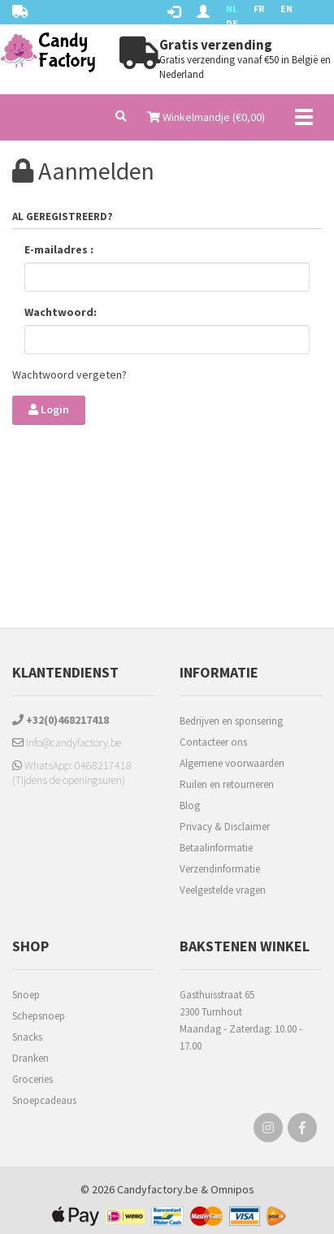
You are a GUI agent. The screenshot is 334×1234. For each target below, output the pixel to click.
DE (232, 23)
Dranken (30, 1058)
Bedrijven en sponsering (231, 721)
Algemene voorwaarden (232, 763)
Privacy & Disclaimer (225, 826)
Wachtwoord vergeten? (69, 374)
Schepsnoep (38, 1016)
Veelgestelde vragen (223, 890)
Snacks (27, 1037)
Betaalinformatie (216, 848)
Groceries (32, 1079)
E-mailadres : (58, 249)
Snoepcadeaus (44, 1100)
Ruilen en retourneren (227, 784)
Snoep (26, 995)
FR (259, 8)
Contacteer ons (213, 742)
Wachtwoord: (60, 312)
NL (231, 8)
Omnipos (232, 1189)
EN (286, 8)
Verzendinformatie (220, 869)
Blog (190, 805)
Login (48, 409)
